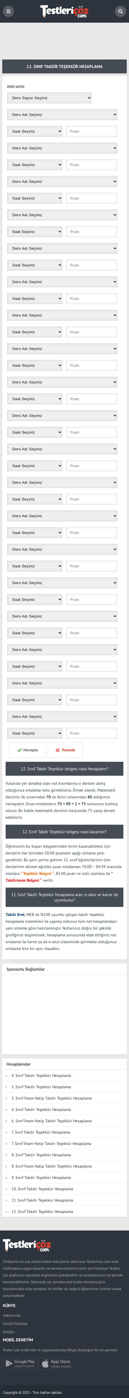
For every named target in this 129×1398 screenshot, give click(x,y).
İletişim (8, 1331)
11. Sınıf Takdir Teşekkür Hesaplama (42, 1200)
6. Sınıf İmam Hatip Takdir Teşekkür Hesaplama (52, 1120)
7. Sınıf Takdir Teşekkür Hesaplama (41, 1132)
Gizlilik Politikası (15, 1323)
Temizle (65, 750)
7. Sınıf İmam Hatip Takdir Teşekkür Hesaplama (51, 1143)
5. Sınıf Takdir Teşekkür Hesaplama (41, 1086)
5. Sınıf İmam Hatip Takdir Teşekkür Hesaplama (52, 1098)
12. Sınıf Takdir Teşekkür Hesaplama (42, 1211)
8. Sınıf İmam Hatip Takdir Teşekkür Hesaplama (52, 1166)
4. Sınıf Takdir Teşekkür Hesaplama (41, 1075)
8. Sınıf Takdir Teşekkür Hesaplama (41, 1154)
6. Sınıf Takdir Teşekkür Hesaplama (41, 1109)
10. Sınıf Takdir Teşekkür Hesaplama (42, 1188)
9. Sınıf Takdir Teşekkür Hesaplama (41, 1177)
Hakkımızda (12, 1315)
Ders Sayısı (15, 86)
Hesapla (27, 750)
